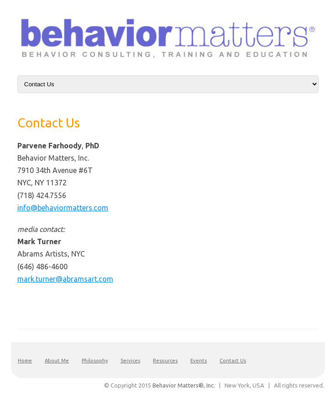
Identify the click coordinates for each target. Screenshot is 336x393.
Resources (165, 360)
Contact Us (233, 360)
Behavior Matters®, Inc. (183, 385)
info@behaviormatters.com (62, 208)
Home (25, 360)
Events (198, 360)
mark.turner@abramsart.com (65, 279)
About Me (57, 360)
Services (130, 360)
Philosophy (95, 360)
